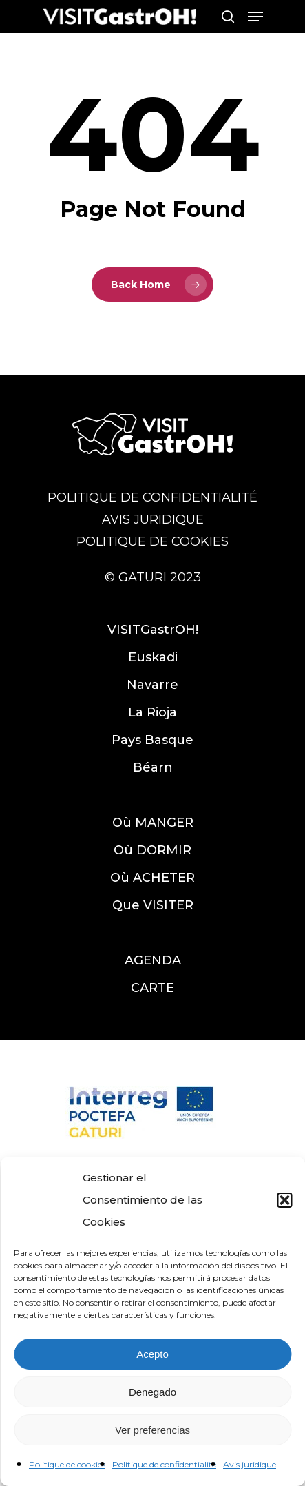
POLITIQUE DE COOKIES (152, 541)
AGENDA (153, 960)
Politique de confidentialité (164, 1464)
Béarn (153, 767)
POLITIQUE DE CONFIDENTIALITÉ (152, 497)
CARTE (152, 987)
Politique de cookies (67, 1464)
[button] (284, 1200)
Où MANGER (152, 822)
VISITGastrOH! (152, 629)
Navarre (152, 684)
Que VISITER (152, 905)
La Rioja (152, 712)
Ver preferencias (152, 1430)
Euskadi (153, 657)
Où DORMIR (152, 850)
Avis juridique (249, 1464)
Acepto (152, 1354)
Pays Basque (152, 739)
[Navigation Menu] (255, 16)
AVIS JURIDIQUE (153, 519)
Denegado (152, 1392)
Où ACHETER (152, 877)
